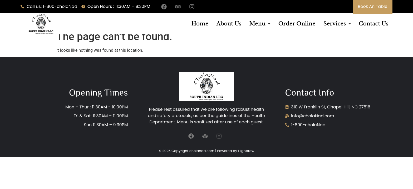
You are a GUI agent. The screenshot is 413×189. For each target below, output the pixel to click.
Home (200, 23)
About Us (228, 23)
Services (337, 23)
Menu (259, 23)
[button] (259, 23)
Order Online (297, 23)
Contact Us (373, 23)
